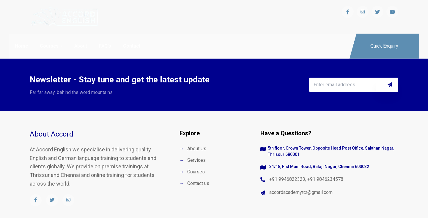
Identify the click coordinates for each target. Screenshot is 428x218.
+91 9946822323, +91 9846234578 (306, 179)
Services (196, 160)
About (80, 46)
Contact (131, 46)
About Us (196, 148)
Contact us (198, 183)
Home (21, 46)
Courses (49, 46)
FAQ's (105, 46)
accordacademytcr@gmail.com (301, 192)
